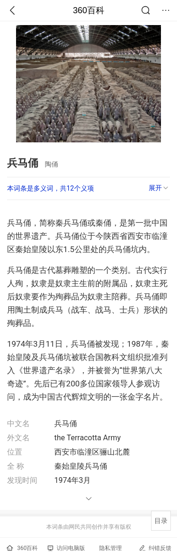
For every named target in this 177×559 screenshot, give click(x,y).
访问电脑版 (66, 548)
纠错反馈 (155, 547)
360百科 (88, 10)
